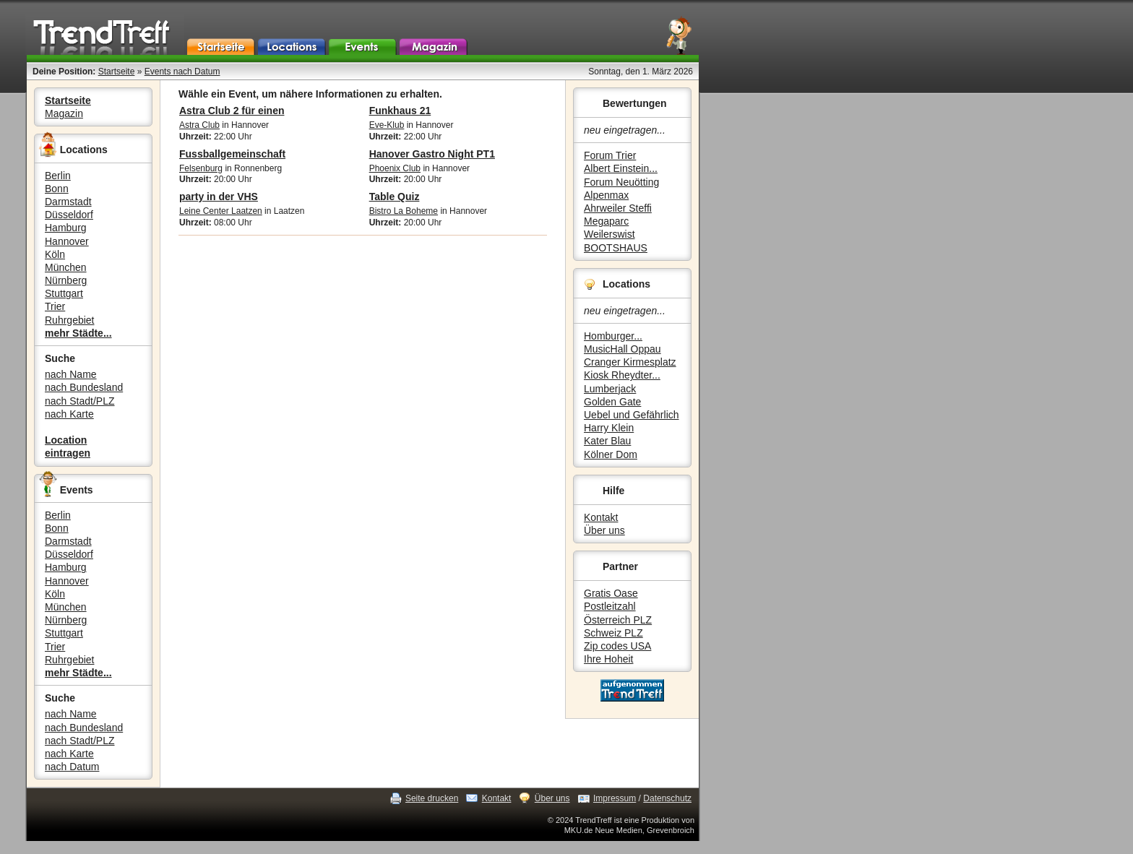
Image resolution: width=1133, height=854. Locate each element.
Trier (55, 306)
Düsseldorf (69, 214)
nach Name (71, 374)
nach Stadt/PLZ (80, 401)
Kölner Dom (610, 454)
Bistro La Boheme (403, 211)
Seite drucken (431, 798)
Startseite (116, 71)
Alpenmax (606, 195)
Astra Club (199, 125)
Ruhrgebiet (70, 320)
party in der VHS (218, 196)
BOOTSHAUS (615, 248)
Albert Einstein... (621, 168)
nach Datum (72, 766)
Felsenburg (201, 168)
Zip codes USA (617, 646)
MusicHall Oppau (622, 349)
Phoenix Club (395, 168)
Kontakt (601, 517)
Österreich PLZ (618, 620)
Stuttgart (64, 293)
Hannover (67, 241)
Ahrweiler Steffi (618, 208)
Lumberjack (610, 388)
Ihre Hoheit (608, 659)
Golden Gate (612, 401)
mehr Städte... (78, 333)
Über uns (604, 530)
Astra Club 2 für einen (231, 110)
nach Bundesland (84, 387)
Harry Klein (609, 428)
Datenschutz (667, 798)
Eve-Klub (387, 125)
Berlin (58, 175)
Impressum (614, 798)
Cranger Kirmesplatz (630, 362)
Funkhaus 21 (400, 110)
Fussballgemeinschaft (232, 154)
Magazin (64, 113)
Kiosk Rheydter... (622, 375)
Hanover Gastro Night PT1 (432, 154)
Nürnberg (66, 280)
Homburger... (613, 336)
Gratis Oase (611, 593)
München (66, 267)
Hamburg (66, 227)
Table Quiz (394, 196)
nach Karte (69, 414)
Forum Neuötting (621, 182)
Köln (55, 254)
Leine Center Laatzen (220, 211)
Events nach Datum (182, 71)
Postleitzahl (610, 606)
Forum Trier (610, 155)
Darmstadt (68, 201)
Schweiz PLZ (613, 633)
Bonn (57, 188)
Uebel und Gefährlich (631, 414)
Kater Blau (607, 441)
